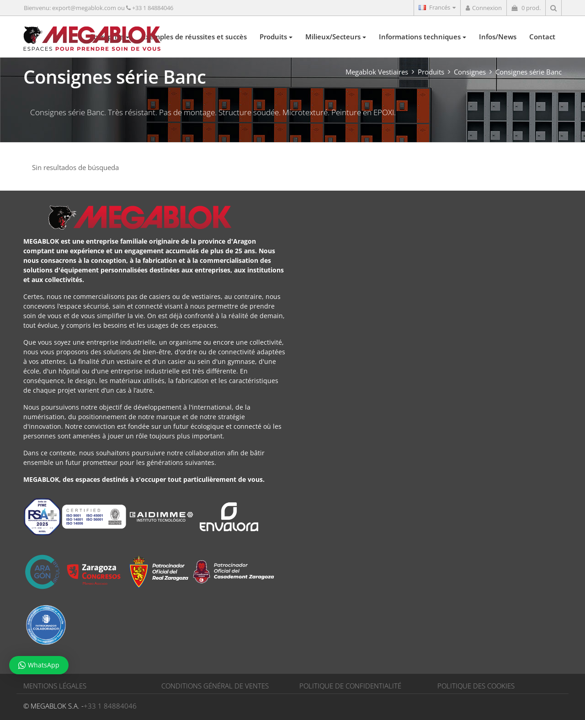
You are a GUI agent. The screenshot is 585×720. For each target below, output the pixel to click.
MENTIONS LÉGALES (54, 685)
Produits (276, 36)
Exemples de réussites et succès (194, 36)
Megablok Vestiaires (377, 71)
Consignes (470, 71)
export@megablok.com (84, 8)
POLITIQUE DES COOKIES (476, 685)
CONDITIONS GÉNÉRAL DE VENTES (215, 685)
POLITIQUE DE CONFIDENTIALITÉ (350, 685)
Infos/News (497, 36)
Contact (542, 36)
